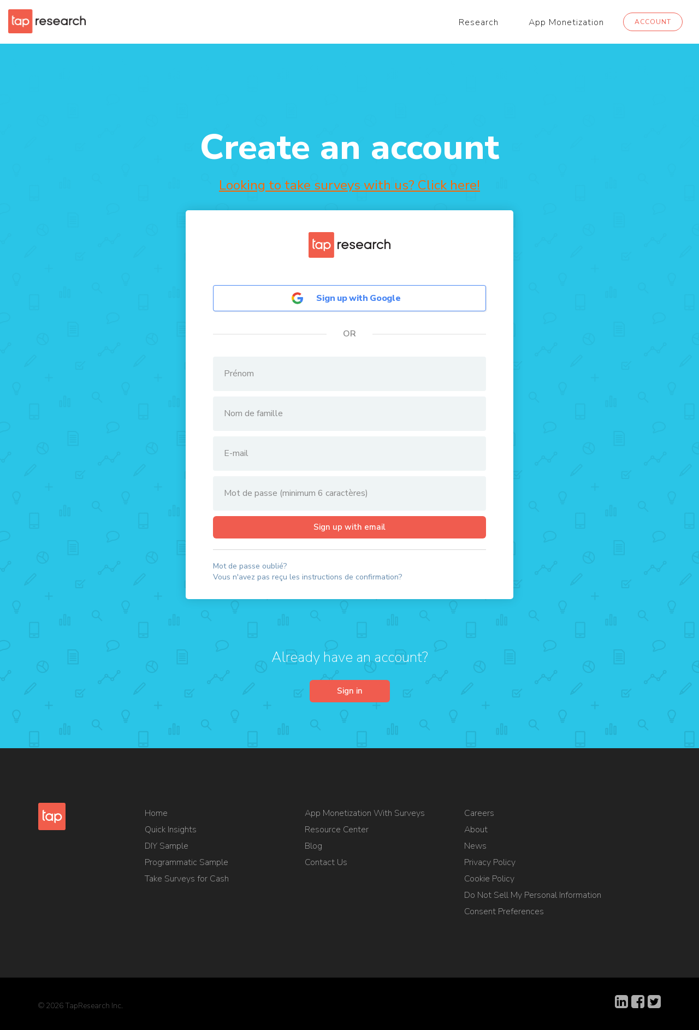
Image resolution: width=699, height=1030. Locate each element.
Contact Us (326, 865)
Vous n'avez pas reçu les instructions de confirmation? (307, 577)
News (475, 848)
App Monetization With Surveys (365, 815)
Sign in (349, 692)
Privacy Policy (490, 865)
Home (156, 815)
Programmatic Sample (186, 865)
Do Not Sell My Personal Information (532, 897)
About (476, 832)
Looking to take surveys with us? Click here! (349, 185)
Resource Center (337, 832)
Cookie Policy (489, 881)
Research (479, 22)
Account (653, 21)
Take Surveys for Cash (187, 881)
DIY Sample (166, 848)
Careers (479, 815)
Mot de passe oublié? (250, 566)
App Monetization (566, 22)
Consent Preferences (504, 914)
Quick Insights (171, 832)
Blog (313, 848)
